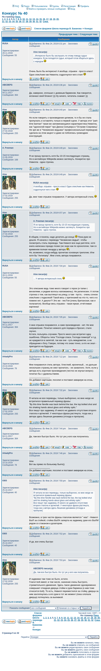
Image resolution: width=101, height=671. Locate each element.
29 (30, 21)
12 (30, 19)
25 (17, 21)
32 (40, 21)
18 (50, 19)
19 (54, 19)
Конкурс (89, 28)
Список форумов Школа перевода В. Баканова (58, 28)
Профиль (83, 6)
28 (27, 21)
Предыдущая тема (68, 34)
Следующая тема (88, 34)
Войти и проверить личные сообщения (46, 9)
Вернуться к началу (12, 79)
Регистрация (68, 6)
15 (40, 19)
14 (37, 19)
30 (34, 21)
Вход (71, 9)
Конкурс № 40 (14, 13)
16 (44, 19)
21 (3, 21)
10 (23, 19)
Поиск (25, 6)
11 (27, 19)
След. (45, 21)
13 (34, 19)
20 (57, 19)
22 (6, 21)
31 (37, 21)
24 (13, 21)
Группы (54, 6)
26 (20, 21)
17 (47, 19)
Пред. (18, 17)
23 (10, 21)
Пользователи (39, 6)
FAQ (15, 6)
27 (23, 21)
